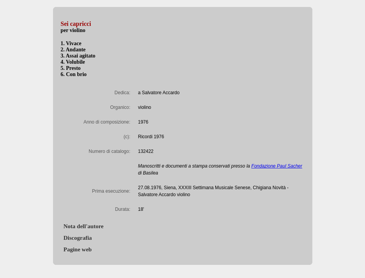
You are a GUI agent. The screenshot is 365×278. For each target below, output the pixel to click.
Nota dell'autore (82, 226)
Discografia (76, 238)
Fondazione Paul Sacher (276, 166)
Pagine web (76, 249)
